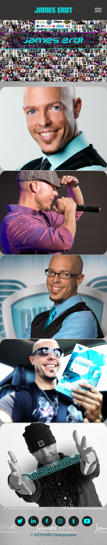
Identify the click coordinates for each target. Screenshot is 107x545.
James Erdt (53, 10)
